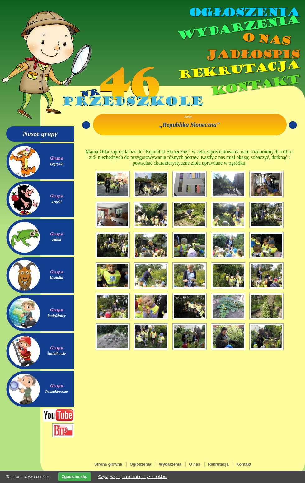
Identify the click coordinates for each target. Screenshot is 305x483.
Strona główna (108, 464)
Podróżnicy (56, 315)
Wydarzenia (237, 28)
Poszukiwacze (56, 391)
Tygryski (56, 164)
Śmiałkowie (56, 353)
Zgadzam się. (74, 476)
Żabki (56, 240)
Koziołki (56, 278)
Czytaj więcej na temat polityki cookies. (132, 476)
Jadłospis (252, 54)
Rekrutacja (238, 70)
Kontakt (254, 85)
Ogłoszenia (244, 12)
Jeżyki (56, 202)
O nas (266, 39)
